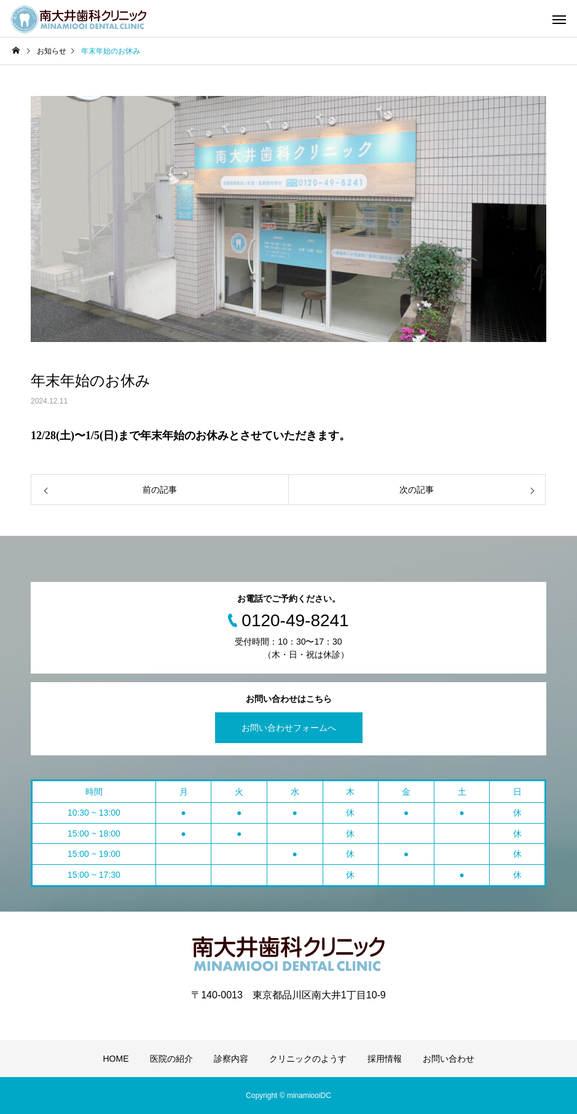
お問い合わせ (448, 1059)
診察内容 (231, 1059)
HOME (116, 1059)
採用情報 (384, 1059)
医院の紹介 (171, 1059)
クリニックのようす (308, 1059)
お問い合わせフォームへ (288, 728)
